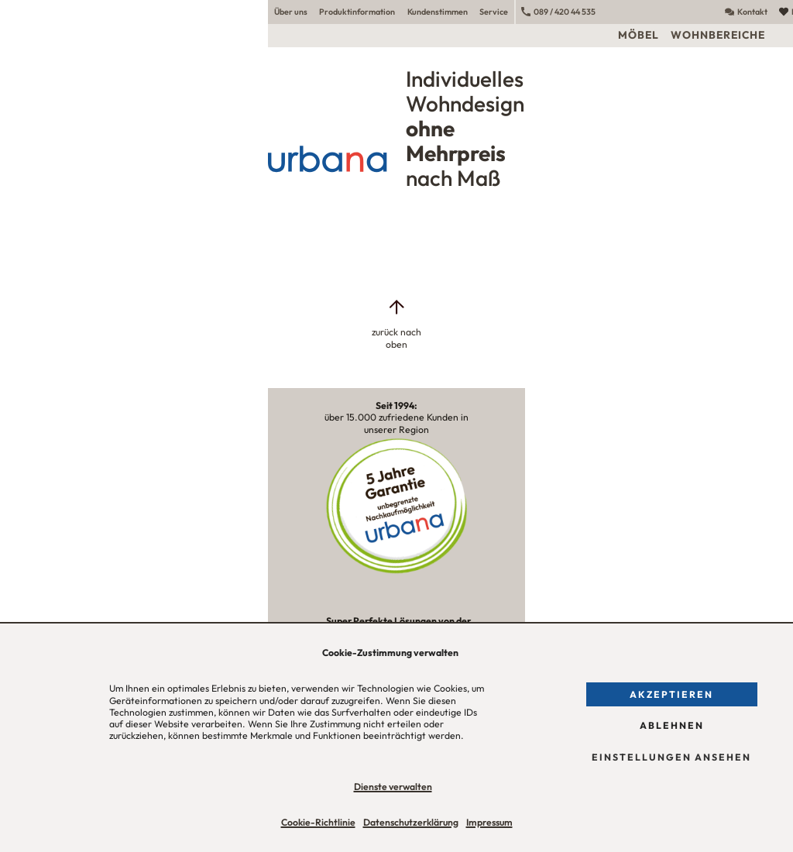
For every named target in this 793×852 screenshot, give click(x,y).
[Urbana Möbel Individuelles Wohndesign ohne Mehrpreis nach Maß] (396, 127)
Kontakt (746, 11)
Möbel (638, 35)
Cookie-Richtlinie (318, 822)
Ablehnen (672, 725)
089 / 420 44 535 (558, 11)
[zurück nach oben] (396, 323)
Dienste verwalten (393, 786)
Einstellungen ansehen (671, 757)
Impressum (489, 822)
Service (493, 11)
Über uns (290, 11)
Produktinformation (357, 11)
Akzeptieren (671, 694)
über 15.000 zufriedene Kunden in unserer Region (396, 417)
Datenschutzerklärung (410, 822)
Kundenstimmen (437, 11)
